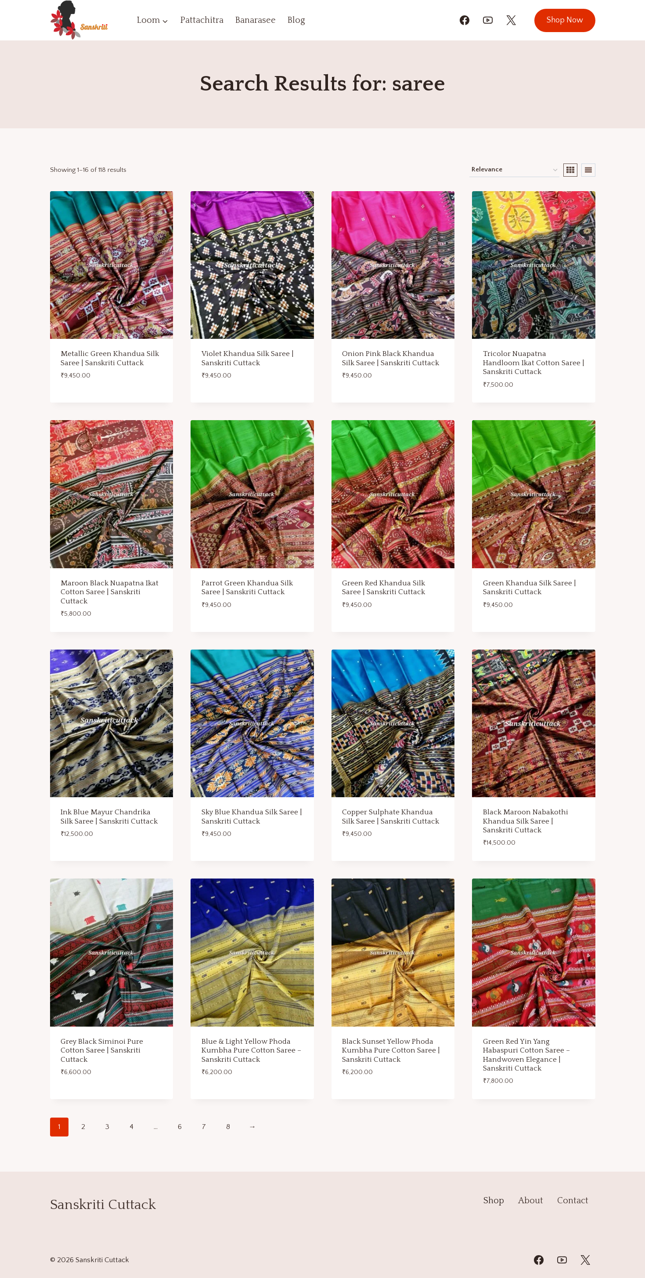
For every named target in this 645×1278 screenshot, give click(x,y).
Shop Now (565, 20)
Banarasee (255, 20)
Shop (493, 1200)
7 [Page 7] (204, 1127)
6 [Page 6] (180, 1127)
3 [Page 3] (107, 1127)
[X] (511, 20)
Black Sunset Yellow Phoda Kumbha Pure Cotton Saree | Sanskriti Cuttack (391, 1051)
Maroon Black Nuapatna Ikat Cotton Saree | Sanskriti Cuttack (110, 592)
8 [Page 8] (228, 1127)
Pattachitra (201, 20)
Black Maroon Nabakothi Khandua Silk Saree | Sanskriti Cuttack (525, 821)
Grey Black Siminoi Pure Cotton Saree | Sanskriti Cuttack (102, 1051)
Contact (572, 1200)
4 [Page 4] (131, 1127)
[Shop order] (514, 170)
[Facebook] (464, 20)
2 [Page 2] (83, 1127)
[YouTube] (487, 20)
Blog (296, 20)
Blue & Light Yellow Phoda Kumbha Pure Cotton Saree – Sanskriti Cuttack (251, 1051)
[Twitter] (585, 1260)
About (530, 1200)
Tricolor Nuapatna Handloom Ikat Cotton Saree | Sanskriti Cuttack (533, 363)
